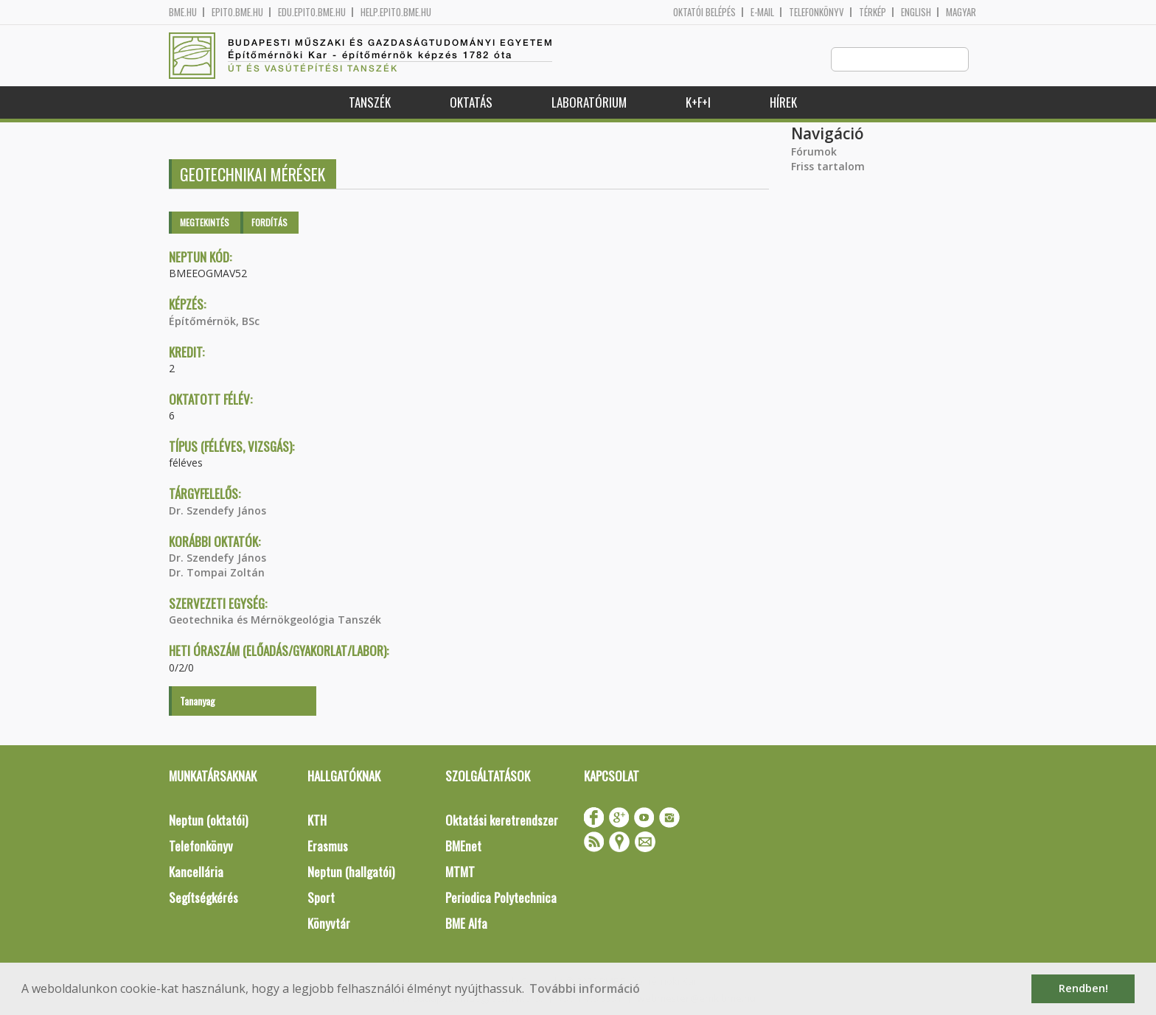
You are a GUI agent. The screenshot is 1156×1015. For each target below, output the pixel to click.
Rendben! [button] (1083, 988)
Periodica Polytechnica (501, 898)
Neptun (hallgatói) (350, 872)
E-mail (762, 12)
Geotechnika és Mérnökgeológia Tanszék (275, 620)
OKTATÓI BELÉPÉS (704, 12)
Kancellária (196, 872)
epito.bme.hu (237, 12)
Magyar (961, 12)
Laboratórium (589, 103)
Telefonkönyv (816, 12)
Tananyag (197, 701)
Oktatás (471, 103)
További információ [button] (584, 988)
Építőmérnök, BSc (214, 322)
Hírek (783, 103)
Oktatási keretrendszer (501, 821)
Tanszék (370, 103)
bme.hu (183, 12)
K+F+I (698, 103)
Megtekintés (204, 223)
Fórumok (814, 152)
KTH (317, 821)
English (916, 12)
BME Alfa (466, 924)
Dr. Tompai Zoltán (217, 573)
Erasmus (327, 846)
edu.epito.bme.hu (312, 12)
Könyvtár (328, 924)
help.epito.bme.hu (396, 12)
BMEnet (463, 846)
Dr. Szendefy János (217, 511)
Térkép (872, 12)
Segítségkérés (203, 898)
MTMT (460, 872)
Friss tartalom (828, 167)
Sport (321, 898)
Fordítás (269, 223)
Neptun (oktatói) (208, 821)
